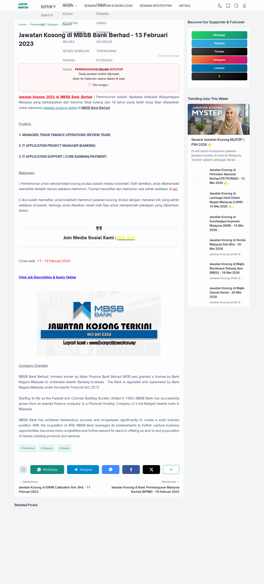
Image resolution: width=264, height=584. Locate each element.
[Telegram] (83, 469)
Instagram (219, 59)
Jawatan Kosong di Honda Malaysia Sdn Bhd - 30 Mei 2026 (227, 244)
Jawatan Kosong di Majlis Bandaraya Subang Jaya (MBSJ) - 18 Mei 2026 (227, 268)
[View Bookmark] (228, 6)
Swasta (65, 448)
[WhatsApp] (47, 469)
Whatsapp (219, 35)
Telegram (219, 43)
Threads (219, 51)
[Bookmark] (23, 470)
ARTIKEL (185, 5)
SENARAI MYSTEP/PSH (156, 5)
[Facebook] (131, 469)
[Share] (171, 469)
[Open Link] (244, 6)
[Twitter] (151, 469)
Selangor (48, 448)
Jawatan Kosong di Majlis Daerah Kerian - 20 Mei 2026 (227, 292)
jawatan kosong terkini (60, 108)
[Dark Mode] (220, 6)
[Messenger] (110, 469)
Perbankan (28, 448)
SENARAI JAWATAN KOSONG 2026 (108, 5)
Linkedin (219, 68)
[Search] (236, 6)
